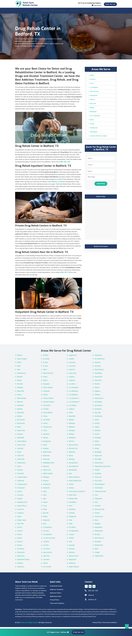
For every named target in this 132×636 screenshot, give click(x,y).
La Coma (46, 532)
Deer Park (20, 525)
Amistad (20, 385)
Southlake (98, 439)
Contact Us (85, 12)
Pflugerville (72, 518)
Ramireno (72, 554)
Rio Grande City (99, 360)
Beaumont (20, 407)
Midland (71, 435)
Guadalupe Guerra (48, 464)
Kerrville (45, 514)
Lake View (46, 557)
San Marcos (98, 417)
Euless (45, 382)
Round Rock (98, 378)
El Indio (45, 364)
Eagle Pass (21, 557)
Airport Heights (22, 360)
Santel (97, 421)
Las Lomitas (47, 568)
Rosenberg (98, 374)
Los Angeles (94, 89)
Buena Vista (21, 432)
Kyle (44, 525)
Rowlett (97, 385)
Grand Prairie (47, 453)
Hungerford (46, 486)
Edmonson (20, 568)
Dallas (92, 77)
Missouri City (73, 450)
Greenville (46, 460)
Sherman (97, 432)
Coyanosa (20, 514)
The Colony (98, 482)
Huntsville (46, 489)
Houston (92, 81)
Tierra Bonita (99, 489)
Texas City (98, 478)
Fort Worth (46, 421)
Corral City (20, 511)
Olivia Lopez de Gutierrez (77, 493)
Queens (92, 101)
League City (72, 357)
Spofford (97, 446)
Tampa (92, 125)
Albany (92, 109)
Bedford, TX (90, 601)
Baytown (20, 403)
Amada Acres (21, 374)
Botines (19, 417)
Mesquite (72, 432)
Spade (97, 443)
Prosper (71, 536)
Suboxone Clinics (55, 594)
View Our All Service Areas (98, 137)
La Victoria (46, 550)
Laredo (45, 564)
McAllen (71, 421)
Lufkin (71, 414)
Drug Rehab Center (56, 587)
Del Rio (19, 529)
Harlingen (46, 478)
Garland (45, 439)
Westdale (98, 543)
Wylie (96, 550)
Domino (19, 547)
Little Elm (72, 371)
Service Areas (74, 12)
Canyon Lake (21, 446)
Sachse (97, 389)
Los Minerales (73, 392)
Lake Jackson (47, 554)
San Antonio (98, 407)
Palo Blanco (72, 503)
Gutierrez (46, 468)
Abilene (19, 357)
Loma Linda (72, 374)
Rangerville (72, 561)
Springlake (98, 453)
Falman (45, 396)
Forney (45, 417)
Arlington (20, 389)
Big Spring (20, 414)
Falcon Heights (48, 389)
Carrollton (20, 450)
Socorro (97, 435)
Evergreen (46, 385)
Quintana (71, 550)
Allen (18, 367)
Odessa (71, 489)
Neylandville (73, 471)
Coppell (19, 500)
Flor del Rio (46, 407)
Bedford (19, 410)
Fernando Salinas (48, 403)
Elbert (45, 371)
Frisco (92, 85)
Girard (45, 446)
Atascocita (20, 392)
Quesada (72, 547)
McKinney (72, 425)
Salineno (97, 396)
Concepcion (21, 489)
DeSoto (19, 539)
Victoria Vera (99, 518)
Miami (92, 121)
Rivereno (97, 364)
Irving (45, 507)
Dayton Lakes (21, 521)
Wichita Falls (99, 547)
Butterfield (20, 439)
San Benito (98, 410)
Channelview (21, 464)
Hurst (45, 493)
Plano (71, 525)
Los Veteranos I (74, 400)
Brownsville (21, 425)
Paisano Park (73, 500)
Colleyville (20, 482)
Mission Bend (73, 446)
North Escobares (74, 478)
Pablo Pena (72, 496)
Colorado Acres (22, 486)
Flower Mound (47, 414)
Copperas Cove (22, 503)
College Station (22, 478)
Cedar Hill (20, 457)
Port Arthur (72, 529)
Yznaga (97, 554)
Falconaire (46, 392)
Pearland (72, 514)
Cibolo (19, 468)
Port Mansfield (73, 532)
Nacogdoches (73, 464)
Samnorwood (99, 400)
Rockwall (97, 367)
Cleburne (20, 471)
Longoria (71, 378)
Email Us (89, 596)
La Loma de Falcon (49, 539)
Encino (45, 378)
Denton (19, 536)
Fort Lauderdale (95, 117)
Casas (19, 453)
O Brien (71, 486)
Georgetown (47, 443)
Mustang (71, 460)
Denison (20, 532)
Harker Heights (48, 475)
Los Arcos (72, 385)
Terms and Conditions (57, 605)
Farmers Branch (48, 400)
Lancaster (46, 561)
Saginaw (97, 392)
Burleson (20, 435)
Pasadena (72, 511)
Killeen (45, 518)
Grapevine (46, 457)
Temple (97, 471)
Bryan (19, 428)
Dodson (19, 543)
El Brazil (45, 357)
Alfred (19, 364)
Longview (72, 382)
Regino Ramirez (74, 568)
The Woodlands (100, 486)
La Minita (46, 543)
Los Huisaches (73, 389)
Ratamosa (72, 564)
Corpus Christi (21, 507)
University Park (99, 511)
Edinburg (20, 564)
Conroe (19, 493)
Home (45, 12)
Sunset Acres (99, 464)
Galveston (46, 435)
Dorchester (20, 550)
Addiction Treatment (56, 591)
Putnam (71, 539)
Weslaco (97, 536)
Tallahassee (94, 129)
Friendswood (47, 428)
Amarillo (19, 378)
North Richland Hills (75, 482)
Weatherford (99, 532)
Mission (71, 443)
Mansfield (72, 417)
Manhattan (93, 113)
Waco (96, 521)
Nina (70, 475)
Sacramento (94, 97)
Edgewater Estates (23, 561)
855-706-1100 (108, 4)
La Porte (46, 547)
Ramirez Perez (73, 557)
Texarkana (98, 475)
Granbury (46, 450)
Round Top (98, 382)
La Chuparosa (47, 529)
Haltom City (47, 471)
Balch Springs (21, 400)
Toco (96, 496)
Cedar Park (20, 460)
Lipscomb (72, 367)
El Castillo (46, 360)
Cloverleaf (20, 475)
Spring (97, 450)
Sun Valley (98, 460)
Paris (70, 507)
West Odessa (99, 539)
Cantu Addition (21, 443)
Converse (20, 496)
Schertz (97, 425)
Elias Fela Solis (48, 374)
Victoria (97, 514)
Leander (71, 360)
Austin (19, 396)
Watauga (97, 525)
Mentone (72, 428)
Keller (45, 511)
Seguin (97, 428)
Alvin (18, 371)
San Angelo (98, 403)
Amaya (19, 382)
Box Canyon (21, 421)
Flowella (45, 410)
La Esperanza (47, 536)
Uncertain (98, 507)
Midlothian (72, 439)
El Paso (45, 367)
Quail (70, 543)
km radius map (101, 220)
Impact (45, 503)
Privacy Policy (54, 601)
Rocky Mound (99, 371)
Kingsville (46, 521)
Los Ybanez (72, 407)
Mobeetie (72, 453)
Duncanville (21, 554)
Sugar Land (98, 457)
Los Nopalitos (73, 396)
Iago (44, 500)
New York (93, 105)
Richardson (98, 357)
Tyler (96, 503)
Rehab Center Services (57, 12)
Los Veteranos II (74, 403)
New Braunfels (73, 468)
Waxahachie (98, 529)
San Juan (97, 414)
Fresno (45, 425)
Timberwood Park (100, 493)
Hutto (45, 496)
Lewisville (72, 364)
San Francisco (94, 93)
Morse (71, 457)
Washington (93, 133)
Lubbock (71, 410)
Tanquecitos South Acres (103, 468)
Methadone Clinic (55, 598)
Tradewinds (98, 500)
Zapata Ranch (99, 557)
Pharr (70, 521)
